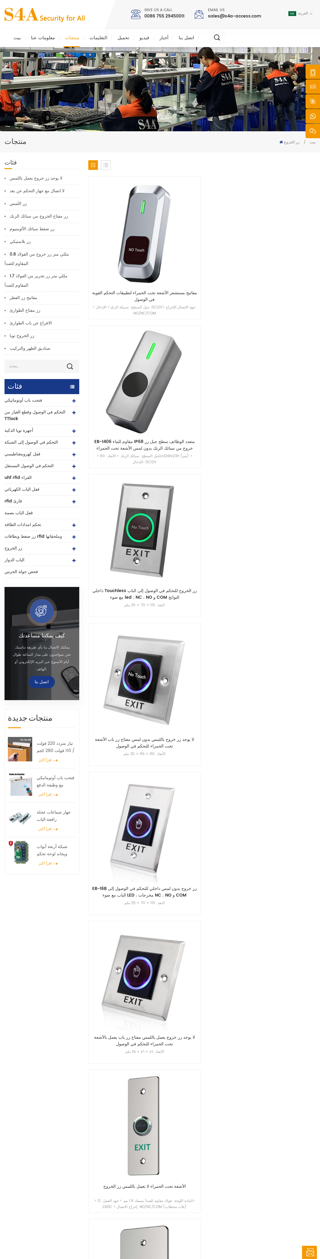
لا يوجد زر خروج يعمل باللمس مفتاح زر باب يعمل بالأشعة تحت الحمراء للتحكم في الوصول (172, 323)
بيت (17, 38)
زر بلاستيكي (20, 241)
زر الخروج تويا (22, 335)
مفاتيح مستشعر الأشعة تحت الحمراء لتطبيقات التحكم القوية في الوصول (114, 235)
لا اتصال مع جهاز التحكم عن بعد (37, 190)
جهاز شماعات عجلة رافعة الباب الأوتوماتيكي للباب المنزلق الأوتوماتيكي (54, 816)
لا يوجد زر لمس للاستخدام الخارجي (289, 323)
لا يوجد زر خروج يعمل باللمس (36, 178)
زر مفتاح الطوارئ (25, 310)
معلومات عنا (43, 38)
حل (173, 1166)
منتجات (72, 38)
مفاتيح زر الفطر (23, 297)
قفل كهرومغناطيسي (22, 454)
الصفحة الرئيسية (183, 1128)
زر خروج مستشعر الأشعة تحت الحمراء (231, 412)
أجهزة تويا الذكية (19, 430)
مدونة (175, 1186)
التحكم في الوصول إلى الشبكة (31, 442)
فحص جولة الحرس (21, 571)
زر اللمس (18, 203)
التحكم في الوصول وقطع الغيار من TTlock (35, 415)
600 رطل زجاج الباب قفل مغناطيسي (127, 1166)
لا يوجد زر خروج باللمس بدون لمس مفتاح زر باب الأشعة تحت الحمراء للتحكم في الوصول (289, 235)
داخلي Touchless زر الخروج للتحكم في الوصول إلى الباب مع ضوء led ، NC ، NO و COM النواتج (231, 235)
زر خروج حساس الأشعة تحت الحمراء (289, 412)
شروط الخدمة (181, 1205)
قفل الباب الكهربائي (22, 489)
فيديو (144, 38)
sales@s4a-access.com (234, 16)
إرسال (231, 1057)
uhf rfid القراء (18, 477)
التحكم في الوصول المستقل (29, 465)
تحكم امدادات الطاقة (23, 524)
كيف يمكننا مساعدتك (42, 635)
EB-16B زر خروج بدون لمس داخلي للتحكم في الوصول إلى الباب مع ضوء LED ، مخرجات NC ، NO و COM (114, 323)
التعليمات (98, 38)
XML (204, 1242)
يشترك (239, 1170)
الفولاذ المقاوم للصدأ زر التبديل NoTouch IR (114, 412)
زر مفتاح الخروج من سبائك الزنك (39, 216)
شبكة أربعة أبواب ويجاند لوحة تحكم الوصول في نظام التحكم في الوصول (53, 850)
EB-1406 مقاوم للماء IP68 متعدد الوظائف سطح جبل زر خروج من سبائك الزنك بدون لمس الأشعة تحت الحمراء (172, 235)
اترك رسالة (309, 1252)
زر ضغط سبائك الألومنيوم (32, 228)
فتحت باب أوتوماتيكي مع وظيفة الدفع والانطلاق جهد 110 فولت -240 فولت (55, 781)
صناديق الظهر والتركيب (30, 348)
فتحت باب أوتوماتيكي (23, 400)
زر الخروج (292, 142)
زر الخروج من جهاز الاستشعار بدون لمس (114, 500)
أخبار (163, 38)
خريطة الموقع (181, 1195)
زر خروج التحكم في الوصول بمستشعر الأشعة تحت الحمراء (289, 500)
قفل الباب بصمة (19, 512)
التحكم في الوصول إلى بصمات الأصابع (127, 1176)
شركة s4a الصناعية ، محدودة (35, 1122)
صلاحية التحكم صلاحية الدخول (120, 1147)
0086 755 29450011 (164, 16)
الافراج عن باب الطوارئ (31, 323)
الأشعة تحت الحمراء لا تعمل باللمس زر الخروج (231, 323)
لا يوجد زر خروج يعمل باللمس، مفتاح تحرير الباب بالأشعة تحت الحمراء (172, 412)
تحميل (123, 38)
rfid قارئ (13, 501)
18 (293, 541)
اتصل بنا (186, 38)
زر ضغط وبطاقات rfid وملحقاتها (33, 536)
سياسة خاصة (224, 1242)
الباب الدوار (14, 559)
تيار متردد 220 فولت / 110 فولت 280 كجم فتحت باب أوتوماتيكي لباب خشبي (56, 747)
